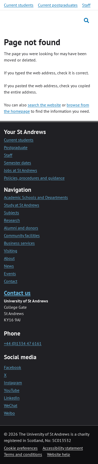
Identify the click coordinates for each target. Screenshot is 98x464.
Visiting (10, 250)
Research (12, 220)
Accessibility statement (63, 448)
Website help (58, 454)
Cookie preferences (21, 448)
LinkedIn (12, 397)
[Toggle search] (86, 20)
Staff (86, 5)
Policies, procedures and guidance (34, 178)
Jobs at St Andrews (20, 170)
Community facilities (22, 235)
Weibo (9, 413)
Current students (18, 5)
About (9, 258)
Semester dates (17, 162)
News (9, 266)
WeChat (10, 405)
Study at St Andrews (21, 205)
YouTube (11, 390)
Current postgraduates (58, 5)
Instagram (13, 382)
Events (10, 273)
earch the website (45, 104)
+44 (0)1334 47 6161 (23, 343)
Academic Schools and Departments (36, 197)
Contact (10, 281)
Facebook (12, 367)
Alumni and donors (21, 227)
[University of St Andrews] (28, 20)
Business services (19, 243)
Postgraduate (15, 147)
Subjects (11, 212)
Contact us (17, 293)
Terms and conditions (23, 454)
